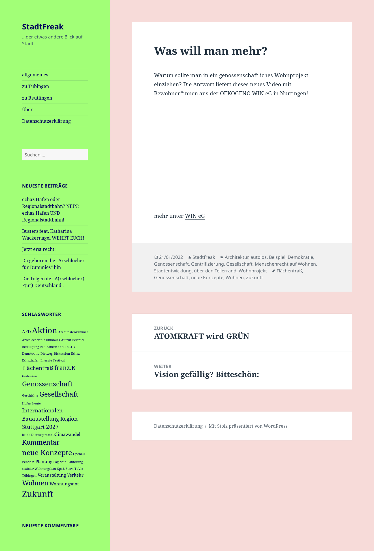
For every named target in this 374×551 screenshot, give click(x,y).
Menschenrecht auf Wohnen (285, 264)
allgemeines (35, 75)
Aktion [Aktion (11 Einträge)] (44, 330)
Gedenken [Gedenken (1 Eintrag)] (29, 376)
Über (27, 109)
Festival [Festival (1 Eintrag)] (59, 360)
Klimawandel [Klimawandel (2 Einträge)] (66, 434)
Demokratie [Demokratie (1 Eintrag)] (30, 354)
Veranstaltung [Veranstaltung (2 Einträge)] (52, 475)
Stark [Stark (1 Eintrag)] (69, 469)
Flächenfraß (289, 271)
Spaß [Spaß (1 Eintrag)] (61, 469)
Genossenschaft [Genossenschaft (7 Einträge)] (47, 383)
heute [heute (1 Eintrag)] (36, 403)
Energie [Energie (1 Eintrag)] (46, 360)
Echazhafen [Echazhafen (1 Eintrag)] (30, 360)
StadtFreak (43, 26)
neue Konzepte (207, 277)
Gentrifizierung (207, 264)
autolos (259, 257)
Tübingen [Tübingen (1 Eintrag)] (29, 475)
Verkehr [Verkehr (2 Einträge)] (75, 475)
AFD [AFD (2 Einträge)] (26, 331)
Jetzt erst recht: (39, 249)
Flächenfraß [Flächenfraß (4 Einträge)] (37, 368)
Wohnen (235, 277)
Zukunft (254, 277)
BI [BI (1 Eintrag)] (41, 347)
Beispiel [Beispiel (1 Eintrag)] (78, 340)
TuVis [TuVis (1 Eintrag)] (78, 469)
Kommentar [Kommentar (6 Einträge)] (40, 442)
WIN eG (195, 215)
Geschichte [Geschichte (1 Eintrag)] (30, 395)
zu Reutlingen (37, 98)
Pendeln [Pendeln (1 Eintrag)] (28, 462)
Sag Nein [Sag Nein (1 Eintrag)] (60, 462)
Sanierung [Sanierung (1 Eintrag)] (75, 462)
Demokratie (300, 257)
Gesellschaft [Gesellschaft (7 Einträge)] (58, 394)
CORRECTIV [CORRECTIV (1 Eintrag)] (67, 347)
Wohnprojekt (253, 271)
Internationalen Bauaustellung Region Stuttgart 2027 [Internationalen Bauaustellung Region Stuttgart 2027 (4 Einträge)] (50, 418)
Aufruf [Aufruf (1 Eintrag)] (66, 340)
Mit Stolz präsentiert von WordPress (248, 426)
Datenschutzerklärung (46, 121)
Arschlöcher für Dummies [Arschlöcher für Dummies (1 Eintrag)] (41, 340)
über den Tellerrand (215, 271)
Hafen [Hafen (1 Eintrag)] (26, 403)
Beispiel (277, 257)
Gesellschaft (239, 264)
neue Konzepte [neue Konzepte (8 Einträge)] (47, 452)
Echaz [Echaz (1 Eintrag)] (75, 354)
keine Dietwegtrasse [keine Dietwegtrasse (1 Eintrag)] (37, 435)
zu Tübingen (35, 86)
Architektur (236, 257)
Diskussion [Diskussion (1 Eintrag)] (62, 354)
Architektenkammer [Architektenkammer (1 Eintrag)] (73, 332)
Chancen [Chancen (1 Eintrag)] (50, 347)
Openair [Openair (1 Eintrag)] (79, 454)
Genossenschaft (171, 264)
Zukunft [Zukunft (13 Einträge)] (37, 494)
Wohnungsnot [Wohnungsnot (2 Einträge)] (64, 484)
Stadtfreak (204, 257)
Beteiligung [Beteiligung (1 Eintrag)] (30, 347)
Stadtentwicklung (173, 271)
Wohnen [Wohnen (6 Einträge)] (35, 483)
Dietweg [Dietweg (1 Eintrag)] (46, 354)
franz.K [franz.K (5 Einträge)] (65, 367)
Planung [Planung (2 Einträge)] (43, 461)
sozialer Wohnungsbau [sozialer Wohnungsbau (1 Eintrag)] (39, 469)
